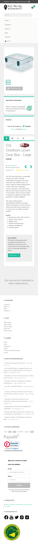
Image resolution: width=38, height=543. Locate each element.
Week (5, 342)
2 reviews (22, 170)
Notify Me (14, 255)
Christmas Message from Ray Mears (15, 363)
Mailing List (7, 311)
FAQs (5, 308)
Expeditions (7, 346)
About (7, 29)
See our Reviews (19, 129)
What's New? (8, 322)
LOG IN (8, 41)
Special (6, 352)
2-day (5, 344)
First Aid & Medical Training (12, 350)
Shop (7, 20)
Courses (8, 24)
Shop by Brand (8, 326)
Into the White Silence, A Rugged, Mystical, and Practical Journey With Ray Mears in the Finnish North (18, 370)
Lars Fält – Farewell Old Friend (13, 386)
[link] (12, 445)
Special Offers (8, 324)
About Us (6, 306)
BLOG (6, 33)
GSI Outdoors (13, 165)
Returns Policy (8, 330)
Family (5, 348)
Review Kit (7, 328)
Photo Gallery (14, 88)
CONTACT (8, 37)
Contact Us (7, 304)
